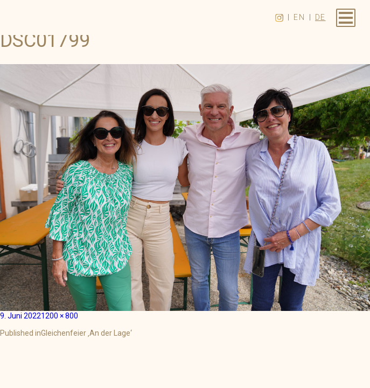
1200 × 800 (59, 315)
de (320, 17)
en (299, 17)
